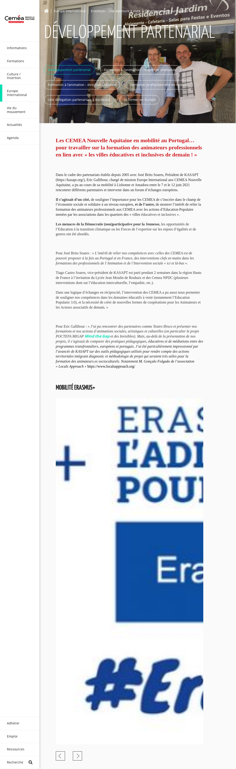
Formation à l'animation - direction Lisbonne (82, 84)
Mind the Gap (97, 336)
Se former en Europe (140, 99)
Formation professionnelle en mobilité (159, 84)
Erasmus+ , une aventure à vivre (115, 11)
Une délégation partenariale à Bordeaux (79, 99)
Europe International (70, 11)
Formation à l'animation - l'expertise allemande (140, 70)
